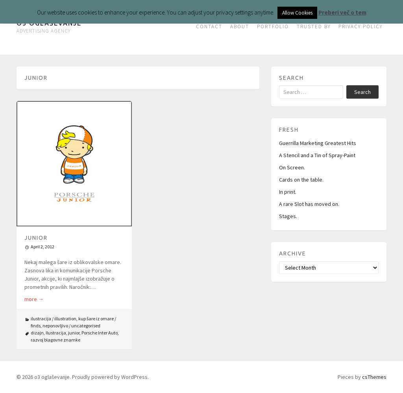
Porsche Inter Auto (99, 333)
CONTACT (209, 26)
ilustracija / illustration (53, 318)
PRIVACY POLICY (360, 26)
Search (362, 91)
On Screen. (292, 167)
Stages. (288, 216)
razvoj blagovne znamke (55, 340)
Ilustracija (56, 333)
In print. (287, 191)
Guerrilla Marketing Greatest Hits (317, 143)
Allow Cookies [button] (297, 12)
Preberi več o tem (342, 12)
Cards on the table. (301, 179)
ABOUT (239, 26)
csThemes (374, 376)
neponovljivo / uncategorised (71, 326)
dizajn (37, 333)
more (34, 299)
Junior (36, 238)
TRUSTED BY (314, 26)
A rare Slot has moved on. (309, 204)
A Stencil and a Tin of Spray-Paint (317, 155)
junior (73, 333)
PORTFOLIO (273, 26)
